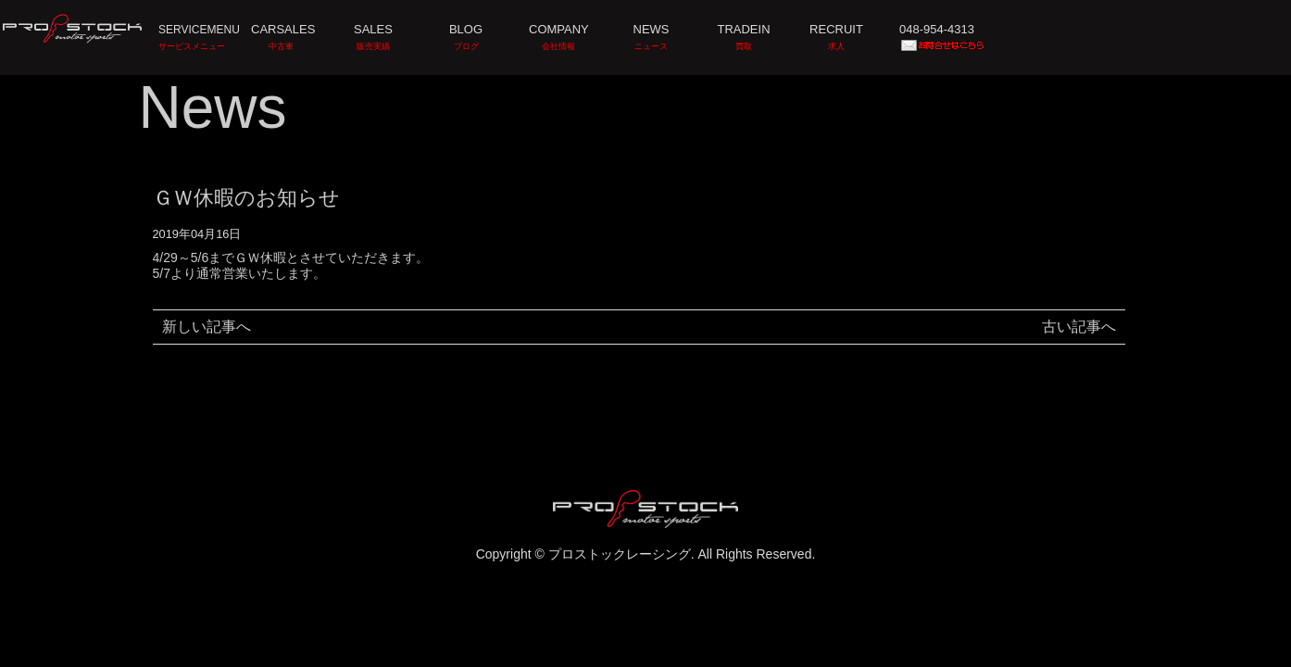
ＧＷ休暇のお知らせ (246, 197)
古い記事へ (1079, 326)
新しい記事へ (206, 326)
